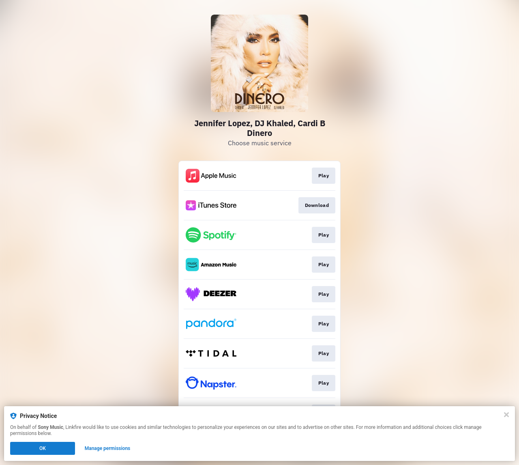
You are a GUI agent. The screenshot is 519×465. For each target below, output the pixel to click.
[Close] (506, 414)
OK (42, 448)
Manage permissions (108, 448)
